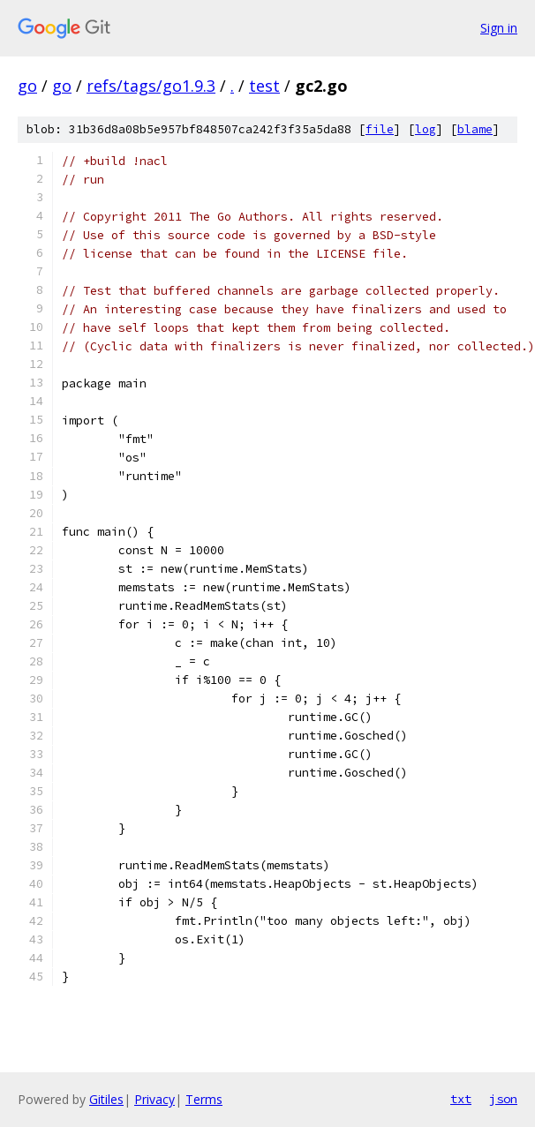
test (264, 85)
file (379, 129)
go (27, 85)
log (425, 129)
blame (475, 129)
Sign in (498, 27)
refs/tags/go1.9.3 (151, 85)
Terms (203, 1099)
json (503, 1099)
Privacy (154, 1099)
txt (460, 1099)
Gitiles (106, 1099)
